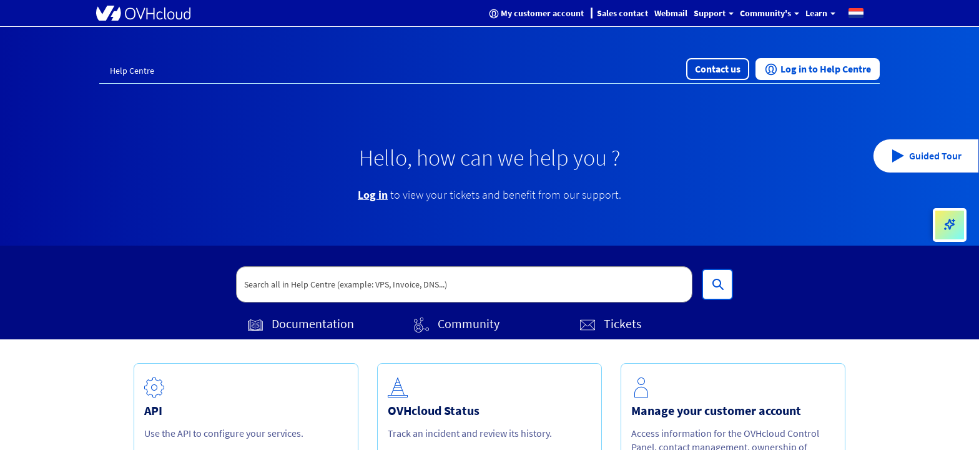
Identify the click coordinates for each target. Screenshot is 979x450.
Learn (820, 13)
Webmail (670, 13)
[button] (856, 12)
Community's (769, 13)
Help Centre (132, 70)
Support (714, 13)
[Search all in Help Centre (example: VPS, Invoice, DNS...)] (717, 284)
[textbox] (464, 284)
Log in (373, 195)
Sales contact (622, 13)
